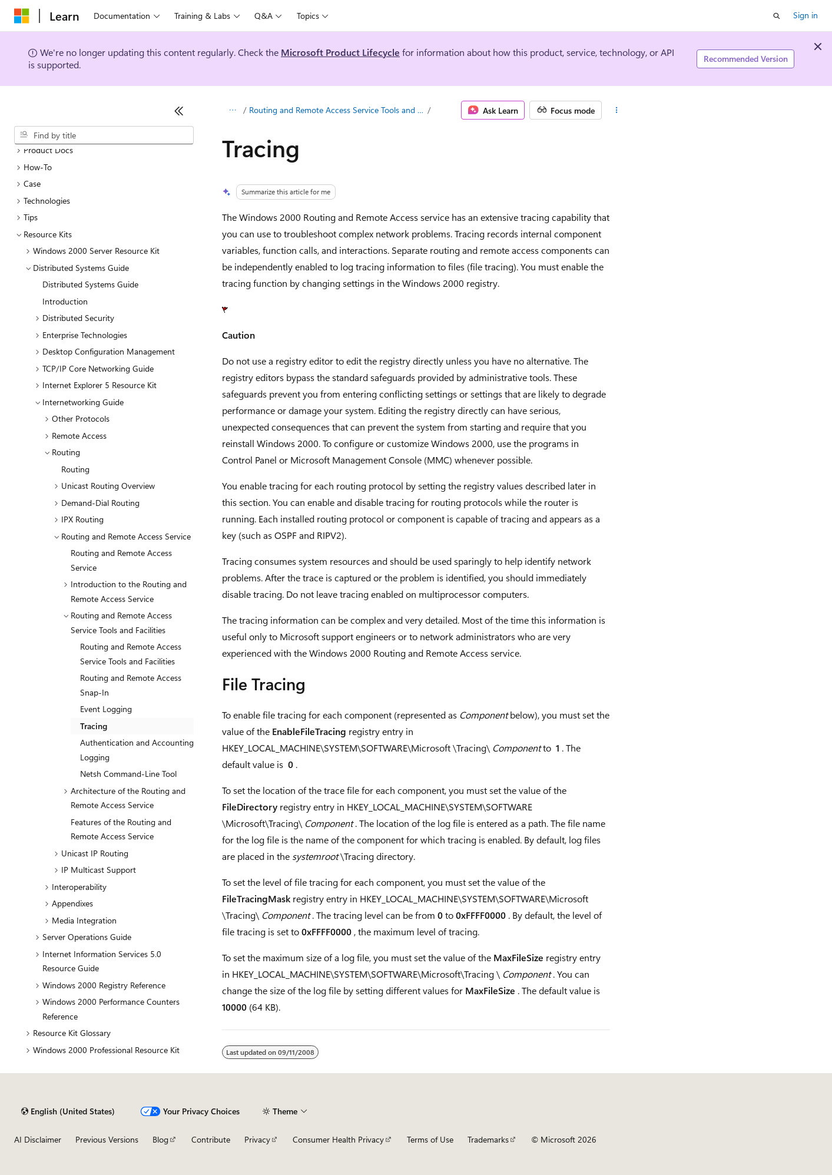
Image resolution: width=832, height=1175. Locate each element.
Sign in (805, 15)
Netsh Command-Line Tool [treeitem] (128, 773)
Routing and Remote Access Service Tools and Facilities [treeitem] (130, 654)
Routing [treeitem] (75, 469)
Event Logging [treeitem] (106, 708)
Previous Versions (106, 1139)
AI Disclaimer (37, 1139)
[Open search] (776, 16)
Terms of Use (430, 1139)
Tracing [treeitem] (93, 726)
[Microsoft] (21, 16)
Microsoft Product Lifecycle (340, 52)
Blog (160, 1139)
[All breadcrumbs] (232, 110)
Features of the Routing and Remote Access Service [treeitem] (121, 829)
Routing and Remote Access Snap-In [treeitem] (130, 685)
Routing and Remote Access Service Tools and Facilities (337, 109)
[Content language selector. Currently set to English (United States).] (68, 1111)
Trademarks (488, 1139)
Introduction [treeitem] (65, 301)
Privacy (257, 1139)
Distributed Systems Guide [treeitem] (90, 284)
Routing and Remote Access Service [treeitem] (121, 560)
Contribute (210, 1139)
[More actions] (616, 110)
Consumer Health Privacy (338, 1139)
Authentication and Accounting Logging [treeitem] (137, 750)
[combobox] (104, 135)
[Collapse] (179, 110)
